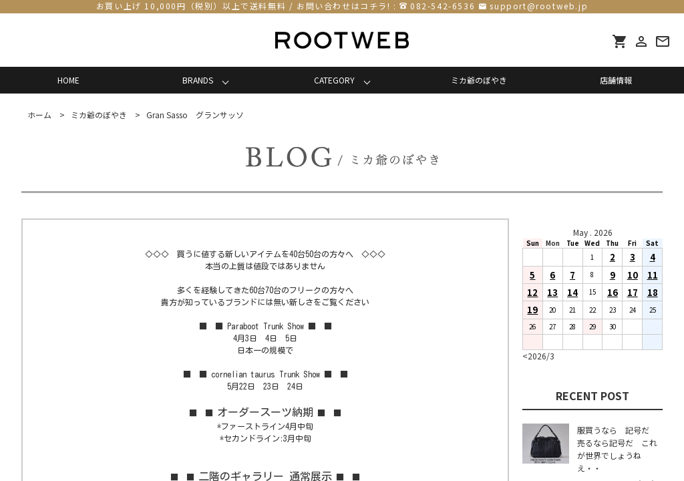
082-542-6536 (442, 5)
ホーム (39, 114)
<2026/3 (538, 355)
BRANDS (197, 80)
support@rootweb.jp (539, 5)
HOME (68, 80)
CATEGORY (334, 80)
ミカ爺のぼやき (479, 80)
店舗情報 (616, 80)
